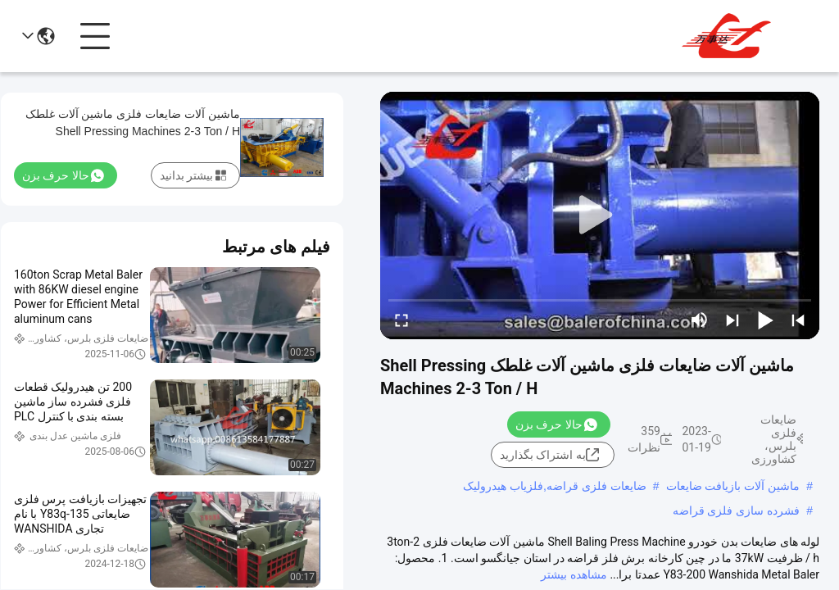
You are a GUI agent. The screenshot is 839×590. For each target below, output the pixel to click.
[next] (732, 319)
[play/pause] (765, 319)
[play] (599, 215)
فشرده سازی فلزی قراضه (736, 510)
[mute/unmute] (699, 319)
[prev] (798, 319)
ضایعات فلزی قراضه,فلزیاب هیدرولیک (554, 485)
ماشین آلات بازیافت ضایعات (733, 485)
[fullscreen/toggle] (401, 319)
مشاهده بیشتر (573, 574)
